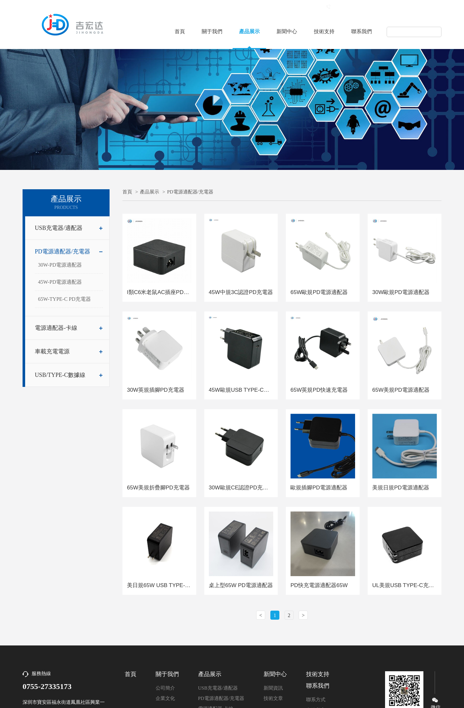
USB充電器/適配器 (69, 228)
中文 (413, 7)
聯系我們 (361, 31)
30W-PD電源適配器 (60, 265)
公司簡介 (165, 688)
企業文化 (165, 698)
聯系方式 (315, 699)
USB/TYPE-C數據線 (69, 375)
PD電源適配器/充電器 (69, 251)
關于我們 (212, 31)
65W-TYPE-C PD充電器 (64, 299)
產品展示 (249, 31)
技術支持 (324, 31)
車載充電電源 (69, 351)
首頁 (180, 31)
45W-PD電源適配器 (60, 282)
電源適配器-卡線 (69, 328)
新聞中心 (286, 31)
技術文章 (273, 698)
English (433, 7)
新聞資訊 (273, 688)
